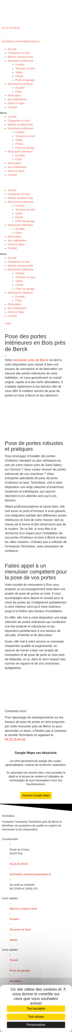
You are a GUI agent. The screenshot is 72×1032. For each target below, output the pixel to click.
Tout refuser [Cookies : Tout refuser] (36, 1016)
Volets (19, 72)
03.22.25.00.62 (11, 27)
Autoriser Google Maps (36, 795)
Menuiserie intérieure (20, 83)
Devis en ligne (16, 103)
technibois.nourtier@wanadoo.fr (21, 41)
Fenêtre (20, 64)
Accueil (12, 49)
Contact (12, 107)
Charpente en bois (19, 53)
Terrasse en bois (25, 68)
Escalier (20, 87)
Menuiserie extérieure (21, 60)
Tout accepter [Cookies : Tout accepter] (36, 1008)
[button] (36, 113)
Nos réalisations (17, 99)
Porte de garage (25, 80)
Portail (19, 76)
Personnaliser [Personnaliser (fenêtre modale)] (36, 1024)
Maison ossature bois (20, 56)
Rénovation (14, 95)
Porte (18, 91)
